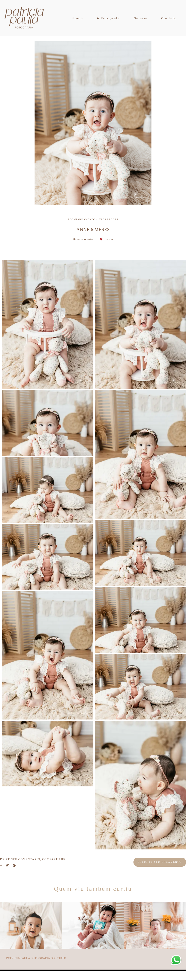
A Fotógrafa (108, 18)
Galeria (140, 18)
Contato (169, 18)
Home (77, 18)
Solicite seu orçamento (160, 862)
